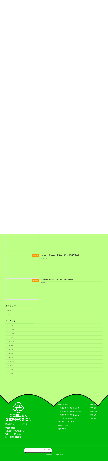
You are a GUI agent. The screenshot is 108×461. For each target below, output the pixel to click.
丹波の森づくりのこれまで (68, 408)
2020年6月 (10, 373)
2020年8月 (10, 365)
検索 (48, 450)
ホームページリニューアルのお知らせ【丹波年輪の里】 (61, 255)
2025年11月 (10, 333)
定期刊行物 (62, 429)
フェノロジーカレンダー (67, 422)
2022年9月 (10, 345)
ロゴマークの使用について (68, 418)
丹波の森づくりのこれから (68, 415)
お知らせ (9, 310)
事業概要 (93, 408)
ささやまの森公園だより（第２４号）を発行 (57, 279)
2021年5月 (10, 349)
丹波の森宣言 (63, 404)
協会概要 (93, 404)
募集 (8, 314)
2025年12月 (10, 329)
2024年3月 (10, 337)
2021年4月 (10, 353)
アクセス (93, 415)
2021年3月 (10, 357)
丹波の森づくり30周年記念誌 (69, 411)
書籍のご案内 (63, 425)
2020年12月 (10, 361)
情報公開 (93, 411)
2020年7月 (10, 369)
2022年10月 (10, 341)
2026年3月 (10, 325)
